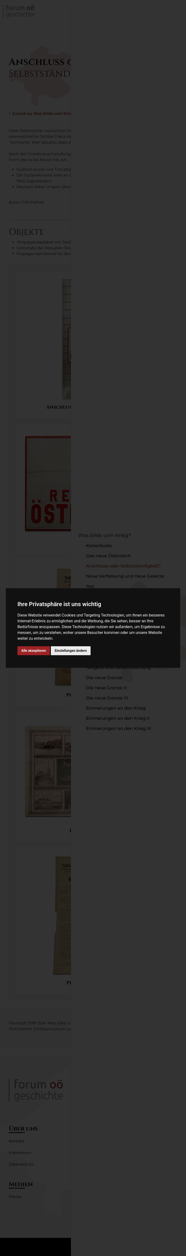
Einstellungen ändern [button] (71, 651)
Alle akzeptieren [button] (33, 651)
